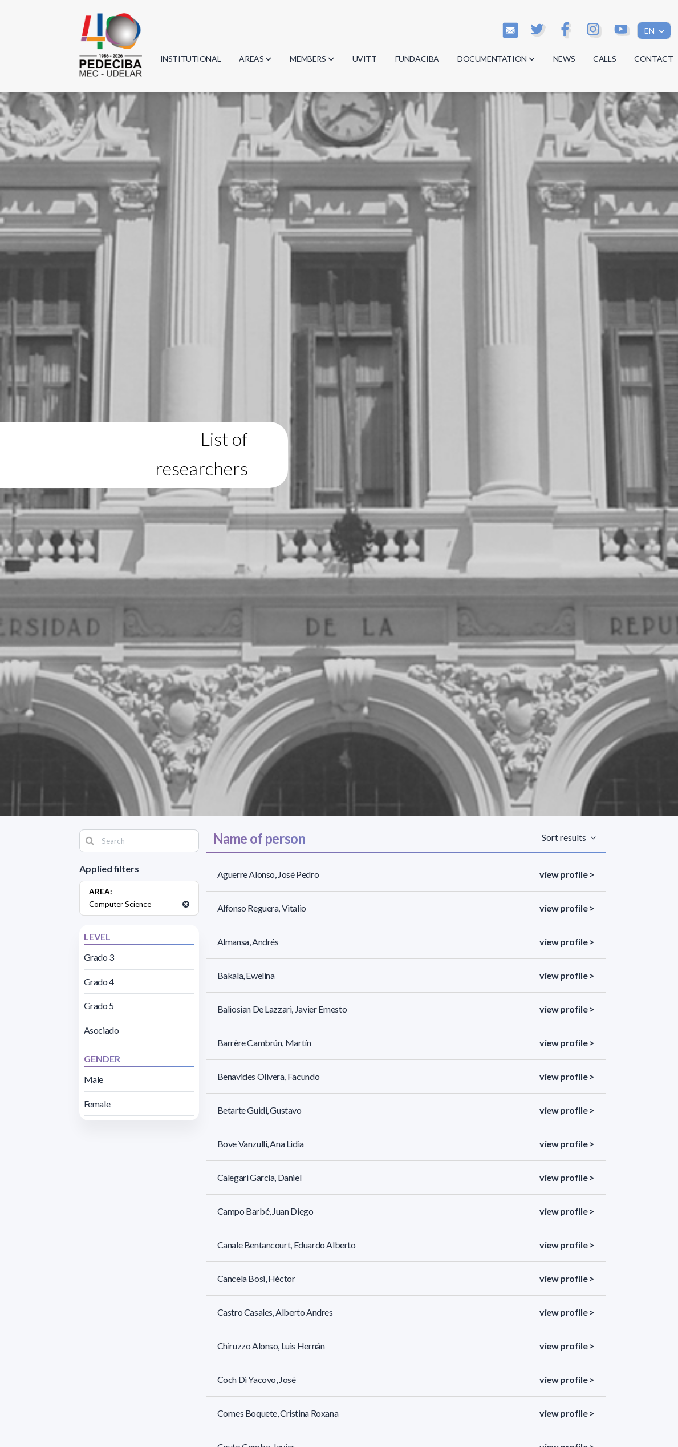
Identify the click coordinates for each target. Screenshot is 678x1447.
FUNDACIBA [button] (417, 58)
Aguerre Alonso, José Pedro (268, 874)
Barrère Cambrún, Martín (264, 1042)
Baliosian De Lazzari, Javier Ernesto (282, 1008)
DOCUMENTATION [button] (496, 58)
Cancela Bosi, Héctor (256, 1278)
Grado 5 (99, 1005)
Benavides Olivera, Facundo (268, 1076)
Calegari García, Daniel (259, 1177)
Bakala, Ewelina (246, 975)
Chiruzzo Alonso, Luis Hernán (271, 1345)
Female (97, 1103)
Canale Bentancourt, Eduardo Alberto (286, 1244)
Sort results (565, 837)
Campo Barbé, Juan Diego (265, 1211)
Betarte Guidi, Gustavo (259, 1110)
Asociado (101, 1030)
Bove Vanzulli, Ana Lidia (260, 1143)
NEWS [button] (564, 58)
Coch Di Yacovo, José (256, 1379)
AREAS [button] (255, 58)
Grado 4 (99, 981)
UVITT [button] (364, 58)
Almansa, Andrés (248, 941)
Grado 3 (99, 957)
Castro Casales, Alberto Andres (275, 1312)
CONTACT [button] (653, 58)
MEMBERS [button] (312, 58)
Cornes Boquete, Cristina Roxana (278, 1413)
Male (93, 1079)
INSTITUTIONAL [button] (190, 58)
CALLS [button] (604, 58)
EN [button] (650, 30)
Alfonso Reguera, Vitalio (261, 907)
